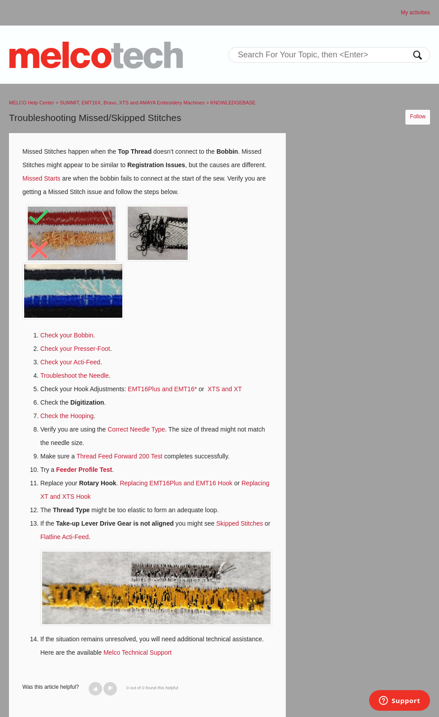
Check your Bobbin (66, 335)
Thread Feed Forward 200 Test (120, 456)
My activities (415, 12)
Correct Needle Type (136, 429)
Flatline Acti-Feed (64, 536)
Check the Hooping (67, 415)
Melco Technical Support (137, 652)
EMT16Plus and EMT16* (162, 389)
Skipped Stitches (239, 523)
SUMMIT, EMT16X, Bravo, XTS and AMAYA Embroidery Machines (132, 102)
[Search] (329, 55)
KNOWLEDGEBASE (233, 102)
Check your (57, 348)
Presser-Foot (92, 348)
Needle (98, 375)
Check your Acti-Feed (70, 362)
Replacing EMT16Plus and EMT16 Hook (176, 483)
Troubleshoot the (64, 375)
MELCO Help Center (31, 102)
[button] (95, 688)
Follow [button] (418, 116)
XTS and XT (225, 389)
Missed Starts (41, 178)
